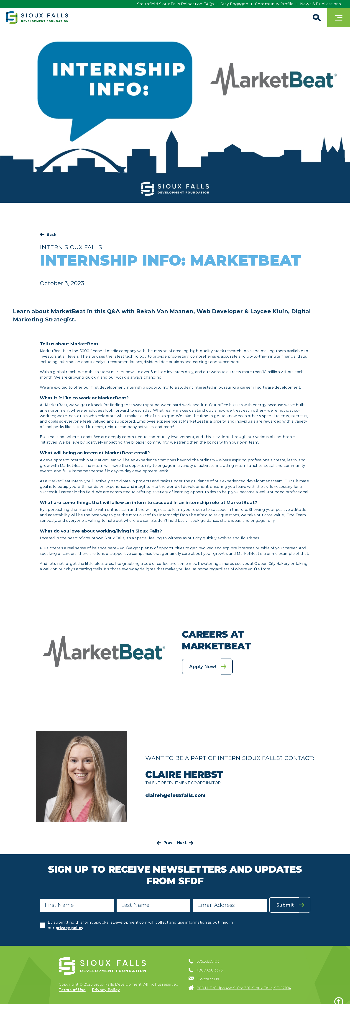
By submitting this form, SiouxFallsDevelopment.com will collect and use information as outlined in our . (140, 925)
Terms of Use (72, 990)
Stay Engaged (233, 4)
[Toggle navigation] (338, 17)
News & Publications (320, 4)
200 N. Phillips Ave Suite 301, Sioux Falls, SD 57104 (244, 988)
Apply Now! (203, 666)
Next (182, 842)
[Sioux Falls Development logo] (38, 17)
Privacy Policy (106, 990)
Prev (168, 842)
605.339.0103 (208, 962)
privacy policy (69, 928)
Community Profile (273, 4)
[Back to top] (338, 1001)
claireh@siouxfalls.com (175, 795)
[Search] (315, 17)
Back (51, 234)
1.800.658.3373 (210, 971)
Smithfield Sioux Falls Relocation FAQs (173, 4)
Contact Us (208, 979)
